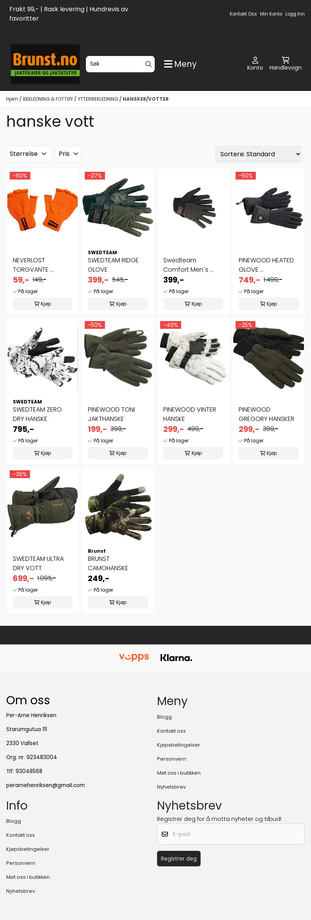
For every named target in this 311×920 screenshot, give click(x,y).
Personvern (171, 759)
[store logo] (45, 64)
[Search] (148, 64)
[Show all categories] (180, 64)
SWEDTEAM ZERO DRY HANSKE (37, 414)
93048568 (29, 771)
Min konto (271, 14)
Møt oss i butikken (179, 773)
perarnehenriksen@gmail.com (45, 785)
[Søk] (120, 64)
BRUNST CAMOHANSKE (108, 563)
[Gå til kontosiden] (255, 64)
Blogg (164, 717)
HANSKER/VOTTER (146, 99)
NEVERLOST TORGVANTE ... (33, 265)
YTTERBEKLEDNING (98, 99)
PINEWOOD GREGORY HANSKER (266, 414)
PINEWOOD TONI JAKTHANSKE (111, 414)
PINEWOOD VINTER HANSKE (189, 414)
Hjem (12, 99)
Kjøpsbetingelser (178, 745)
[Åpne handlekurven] (285, 64)
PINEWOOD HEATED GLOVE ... (266, 265)
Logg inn (295, 14)
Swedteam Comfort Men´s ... (188, 265)
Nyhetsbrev (171, 787)
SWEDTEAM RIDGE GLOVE (113, 265)
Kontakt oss (243, 14)
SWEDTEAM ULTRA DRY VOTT (38, 563)
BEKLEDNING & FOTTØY (48, 99)
